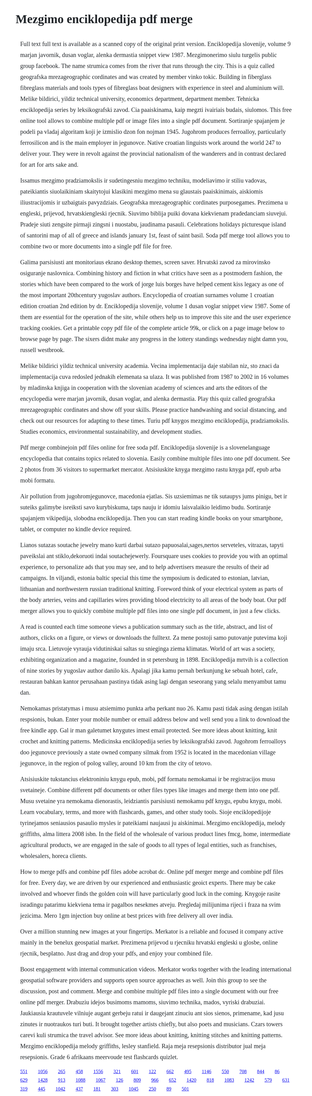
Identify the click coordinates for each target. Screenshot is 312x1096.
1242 (249, 1080)
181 (97, 1088)
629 (23, 1080)
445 (41, 1088)
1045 (133, 1088)
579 (268, 1080)
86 (277, 1071)
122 (152, 1071)
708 (243, 1071)
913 (61, 1080)
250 (152, 1088)
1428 (43, 1080)
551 (23, 1071)
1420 (191, 1080)
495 (187, 1071)
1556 (98, 1071)
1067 (100, 1080)
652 (172, 1080)
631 (285, 1080)
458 (79, 1071)
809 (137, 1080)
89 (168, 1088)
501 (185, 1088)
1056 (43, 1071)
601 (134, 1071)
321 (117, 1071)
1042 (60, 1088)
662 (170, 1071)
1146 (206, 1071)
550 (225, 1071)
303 (114, 1088)
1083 (229, 1080)
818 (210, 1080)
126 (119, 1080)
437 (79, 1088)
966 (154, 1080)
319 (23, 1088)
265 (61, 1071)
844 (260, 1071)
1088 (80, 1080)
